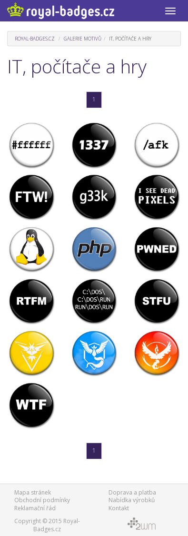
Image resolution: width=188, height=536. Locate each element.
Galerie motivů (82, 38)
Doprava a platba (132, 492)
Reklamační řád (35, 508)
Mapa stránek (32, 492)
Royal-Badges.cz (35, 38)
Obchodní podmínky (42, 500)
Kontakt (119, 508)
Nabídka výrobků (132, 500)
